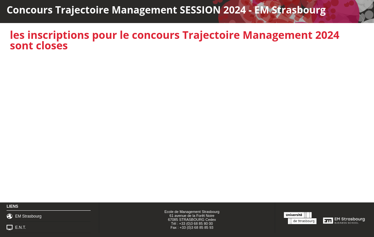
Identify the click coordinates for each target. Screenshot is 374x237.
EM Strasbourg (28, 216)
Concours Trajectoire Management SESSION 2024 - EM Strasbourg (166, 10)
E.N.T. (20, 227)
